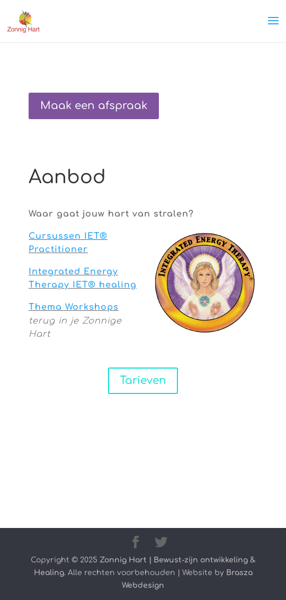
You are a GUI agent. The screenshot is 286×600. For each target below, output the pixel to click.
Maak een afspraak (93, 106)
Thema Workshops (74, 307)
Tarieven (143, 380)
